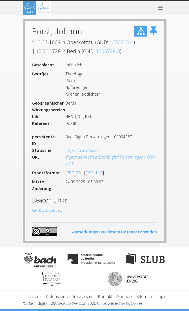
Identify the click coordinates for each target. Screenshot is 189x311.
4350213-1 (121, 42)
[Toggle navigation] (160, 8)
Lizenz (35, 296)
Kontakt (105, 296)
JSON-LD (95, 172)
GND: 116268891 (47, 210)
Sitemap (144, 296)
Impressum (83, 296)
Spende (124, 296)
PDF (70, 172)
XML (80, 172)
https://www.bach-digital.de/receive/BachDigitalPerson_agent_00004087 (110, 156)
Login (161, 296)
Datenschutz (57, 296)
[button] (153, 31)
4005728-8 (108, 51)
